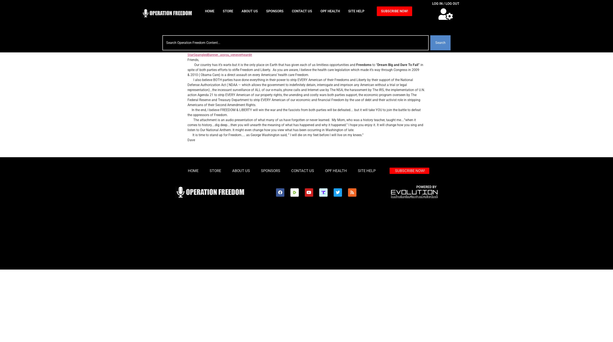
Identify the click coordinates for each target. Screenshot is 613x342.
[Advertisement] (306, 238)
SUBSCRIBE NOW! (394, 11)
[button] (446, 14)
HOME (209, 11)
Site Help (356, 11)
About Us (250, 11)
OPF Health (330, 11)
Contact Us (302, 11)
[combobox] (295, 42)
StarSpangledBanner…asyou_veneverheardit (219, 55)
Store (228, 11)
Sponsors (275, 11)
